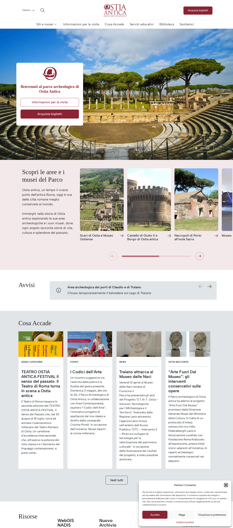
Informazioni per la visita (81, 24)
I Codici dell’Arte (86, 372)
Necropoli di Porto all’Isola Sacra (187, 237)
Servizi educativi (142, 24)
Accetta (155, 514)
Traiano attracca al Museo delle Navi (136, 374)
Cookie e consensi (185, 522)
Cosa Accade (114, 24)
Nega (182, 514)
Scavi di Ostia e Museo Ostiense (96, 237)
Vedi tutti (116, 480)
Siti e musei (44, 24)
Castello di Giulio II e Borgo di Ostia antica (142, 237)
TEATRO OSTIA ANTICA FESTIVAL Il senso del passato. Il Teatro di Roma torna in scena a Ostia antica (40, 384)
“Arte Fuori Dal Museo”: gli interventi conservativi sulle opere (184, 381)
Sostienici (187, 24)
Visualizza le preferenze (212, 514)
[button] (226, 485)
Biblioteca (166, 24)
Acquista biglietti (198, 10)
